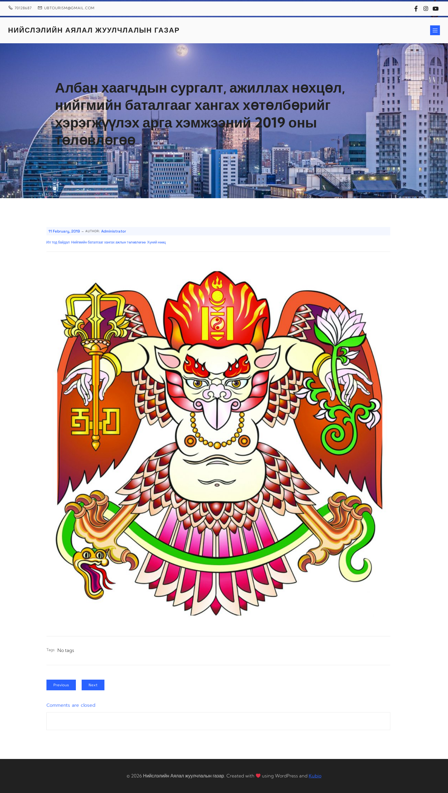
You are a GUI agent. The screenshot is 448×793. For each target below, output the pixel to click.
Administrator (113, 231)
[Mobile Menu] (435, 30)
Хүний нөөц (156, 242)
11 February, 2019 (64, 231)
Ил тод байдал (58, 242)
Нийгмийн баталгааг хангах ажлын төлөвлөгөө (108, 242)
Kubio (315, 776)
